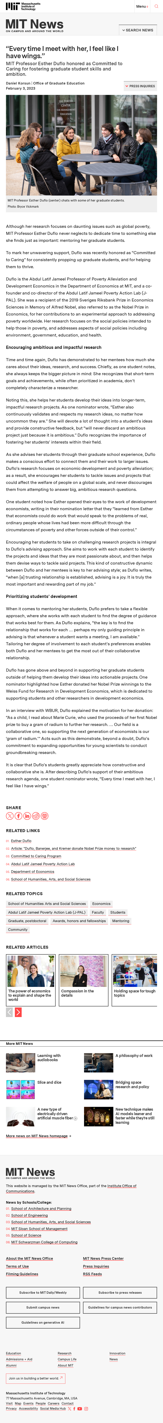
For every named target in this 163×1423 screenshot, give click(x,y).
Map (18, 1403)
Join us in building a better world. (35, 1378)
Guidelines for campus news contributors (120, 1307)
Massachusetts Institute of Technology (35, 1393)
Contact (68, 1403)
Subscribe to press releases (120, 1293)
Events (28, 1403)
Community (18, 929)
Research (65, 1353)
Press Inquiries (96, 1266)
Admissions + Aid (19, 1359)
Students (117, 912)
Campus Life (67, 1359)
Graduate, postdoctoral (27, 921)
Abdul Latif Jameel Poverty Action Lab (43, 864)
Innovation (117, 1353)
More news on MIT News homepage (37, 1136)
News (114, 1359)
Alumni (11, 1365)
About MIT (65, 1365)
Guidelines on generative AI (42, 1322)
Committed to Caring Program (36, 856)
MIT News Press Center (103, 1258)
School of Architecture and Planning (41, 1208)
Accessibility (28, 1408)
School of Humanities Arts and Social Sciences (47, 904)
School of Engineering (29, 1215)
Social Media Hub (53, 1408)
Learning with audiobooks (49, 1057)
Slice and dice (49, 1082)
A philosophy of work (133, 1055)
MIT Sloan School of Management (39, 1229)
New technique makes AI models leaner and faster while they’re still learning (135, 1116)
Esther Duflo (21, 841)
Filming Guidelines (22, 1274)
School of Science (26, 1235)
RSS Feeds (92, 1274)
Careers (53, 1403)
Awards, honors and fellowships (79, 921)
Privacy (11, 1408)
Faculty (98, 912)
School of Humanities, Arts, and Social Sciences (51, 879)
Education (13, 1353)
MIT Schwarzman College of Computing (44, 1242)
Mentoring (120, 921)
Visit (9, 1403)
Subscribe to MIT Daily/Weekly (43, 1293)
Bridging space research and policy (132, 1084)
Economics (101, 904)
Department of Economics (32, 871)
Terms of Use (17, 1266)
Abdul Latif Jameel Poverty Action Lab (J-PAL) (47, 912)
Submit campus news (42, 1307)
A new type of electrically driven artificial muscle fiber (55, 1113)
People (41, 1403)
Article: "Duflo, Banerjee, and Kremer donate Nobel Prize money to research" (73, 848)
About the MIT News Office (29, 1258)
